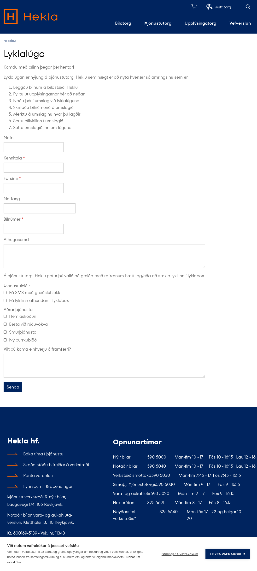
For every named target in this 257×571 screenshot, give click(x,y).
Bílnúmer (12, 219)
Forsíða (10, 41)
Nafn (8, 138)
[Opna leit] (248, 6)
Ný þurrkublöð (20, 340)
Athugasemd (16, 239)
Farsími (11, 178)
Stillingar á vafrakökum (180, 554)
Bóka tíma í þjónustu (43, 454)
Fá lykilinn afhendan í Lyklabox (36, 300)
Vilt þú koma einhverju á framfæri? (37, 349)
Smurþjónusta (20, 332)
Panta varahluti (38, 475)
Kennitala (13, 158)
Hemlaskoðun (20, 316)
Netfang (12, 199)
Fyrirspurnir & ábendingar (48, 486)
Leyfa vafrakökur (227, 554)
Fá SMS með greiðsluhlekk (32, 292)
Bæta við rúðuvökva (26, 324)
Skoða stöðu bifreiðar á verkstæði (56, 465)
